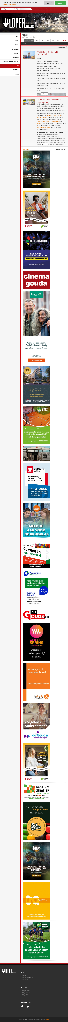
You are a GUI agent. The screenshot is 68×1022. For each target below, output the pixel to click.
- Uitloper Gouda (25, 990)
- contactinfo (24, 980)
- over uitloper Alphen (27, 978)
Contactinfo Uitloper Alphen (47, 12)
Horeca (16, 70)
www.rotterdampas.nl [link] (44, 127)
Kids (17, 65)
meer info (49, 3)
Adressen (35, 12)
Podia (17, 41)
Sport (16, 53)
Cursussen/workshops (11, 61)
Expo (17, 45)
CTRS (47, 1019)
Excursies (15, 57)
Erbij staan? (26, 149)
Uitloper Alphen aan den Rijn (10, 9)
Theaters (15, 49)
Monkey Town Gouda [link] (54, 115)
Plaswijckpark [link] (55, 121)
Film (17, 36)
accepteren (60, 3)
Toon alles (44, 93)
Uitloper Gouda (26, 9)
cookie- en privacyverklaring (10, 4)
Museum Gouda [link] (42, 117)
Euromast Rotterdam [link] (43, 121)
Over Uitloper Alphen (62, 12)
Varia (17, 74)
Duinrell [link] (39, 123)
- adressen (24, 975)
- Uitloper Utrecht (26, 993)
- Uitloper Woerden (26, 995)
